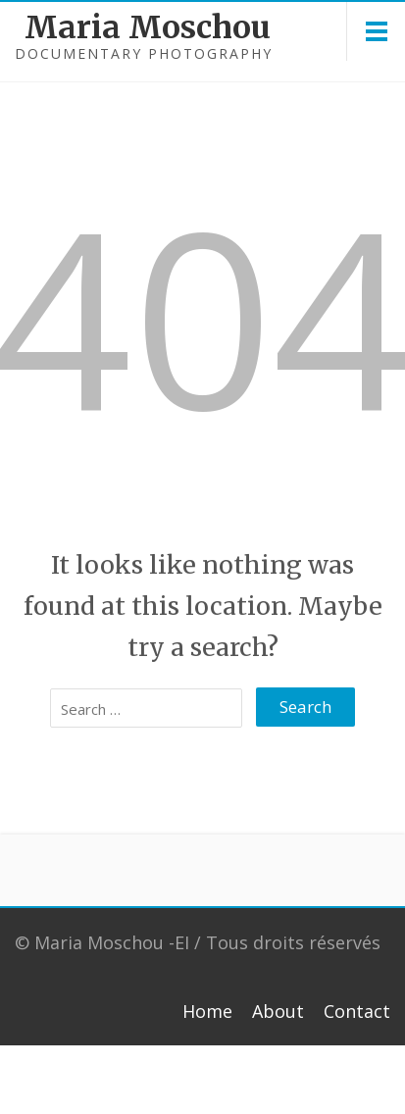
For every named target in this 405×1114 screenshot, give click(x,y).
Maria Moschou (89, 27)
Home (207, 1011)
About (278, 1011)
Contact (357, 1011)
